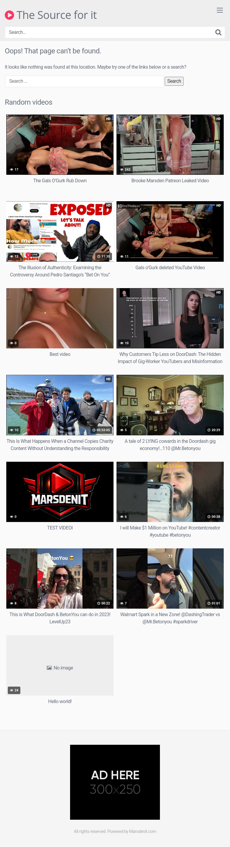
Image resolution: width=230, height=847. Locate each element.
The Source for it (51, 15)
